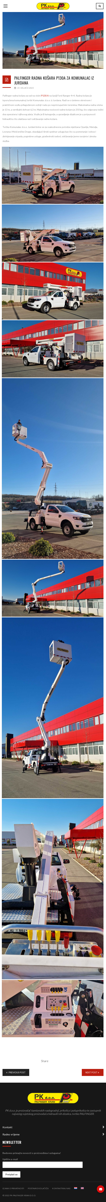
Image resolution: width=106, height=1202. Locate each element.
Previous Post (16, 1072)
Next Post (92, 1072)
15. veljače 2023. (24, 88)
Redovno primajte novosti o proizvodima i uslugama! (32, 1153)
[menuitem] (75, 1188)
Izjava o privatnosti (13, 1188)
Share (44, 1061)
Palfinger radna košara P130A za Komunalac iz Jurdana (54, 80)
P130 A (45, 95)
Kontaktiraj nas (61, 1188)
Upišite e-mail (10, 1159)
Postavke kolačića (38, 1188)
